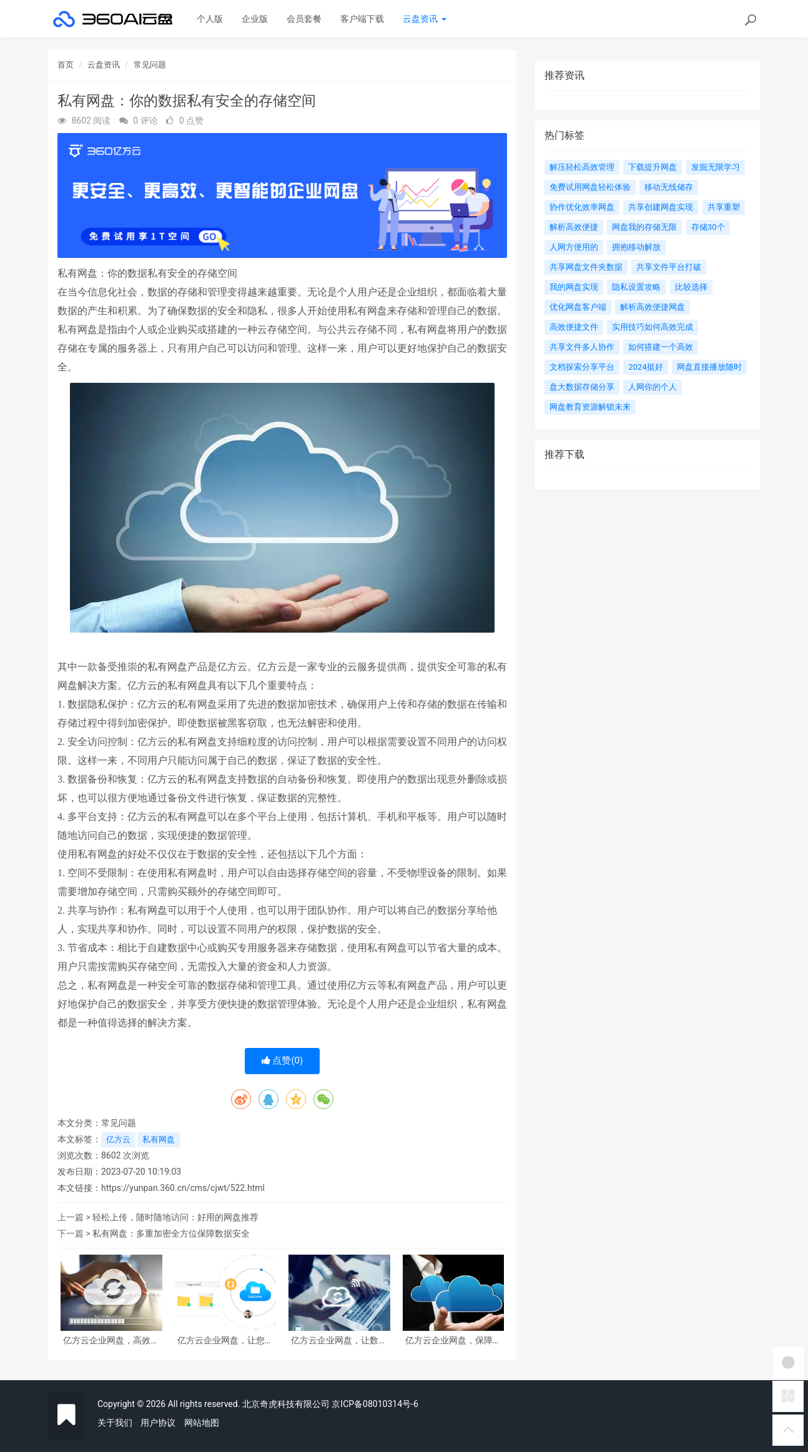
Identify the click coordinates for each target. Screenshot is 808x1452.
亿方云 (118, 1139)
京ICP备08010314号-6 (375, 1404)
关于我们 (114, 1423)
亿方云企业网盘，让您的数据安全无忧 (225, 1340)
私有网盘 (158, 1139)
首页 (65, 64)
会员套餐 (304, 19)
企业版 (255, 19)
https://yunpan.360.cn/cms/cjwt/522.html (183, 1188)
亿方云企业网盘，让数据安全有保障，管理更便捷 (339, 1340)
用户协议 (157, 1423)
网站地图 (201, 1423)
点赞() (282, 1060)
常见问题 (150, 64)
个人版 (210, 19)
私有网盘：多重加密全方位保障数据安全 (171, 1233)
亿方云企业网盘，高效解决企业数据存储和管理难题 (111, 1340)
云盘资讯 (424, 19)
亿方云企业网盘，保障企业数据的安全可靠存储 (453, 1340)
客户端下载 (362, 19)
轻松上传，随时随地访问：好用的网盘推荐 (175, 1217)
